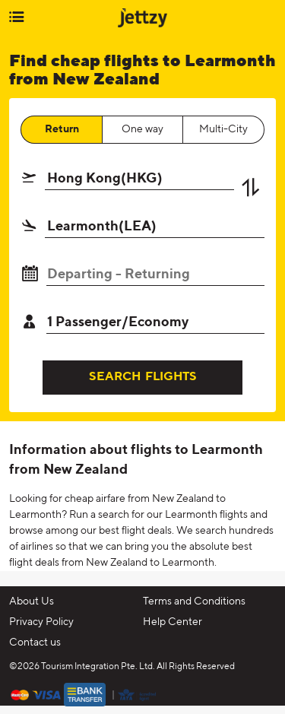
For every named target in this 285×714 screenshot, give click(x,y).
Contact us (35, 642)
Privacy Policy (41, 622)
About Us (31, 601)
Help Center (172, 622)
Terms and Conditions (194, 601)
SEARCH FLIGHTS (143, 377)
